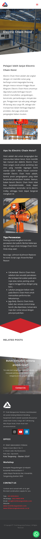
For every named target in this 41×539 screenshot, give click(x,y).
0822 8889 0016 (18, 499)
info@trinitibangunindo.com (20, 501)
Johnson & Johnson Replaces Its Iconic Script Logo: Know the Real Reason (19, 258)
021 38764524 (13, 496)
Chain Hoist (24, 173)
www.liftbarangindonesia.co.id (16, 508)
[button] (37, 4)
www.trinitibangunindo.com (15, 506)
